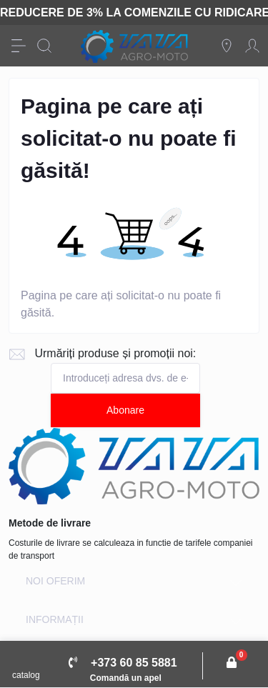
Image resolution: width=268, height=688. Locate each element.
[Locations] (226, 46)
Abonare (125, 410)
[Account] (252, 46)
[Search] (44, 46)
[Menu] (18, 46)
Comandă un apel (126, 678)
